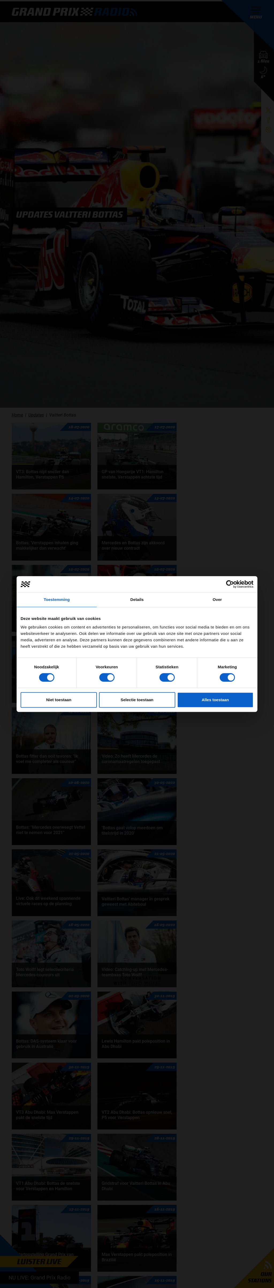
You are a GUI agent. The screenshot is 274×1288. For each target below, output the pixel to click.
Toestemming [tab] (57, 599)
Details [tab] (137, 599)
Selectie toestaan (137, 699)
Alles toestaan (215, 699)
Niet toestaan (58, 699)
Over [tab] (217, 599)
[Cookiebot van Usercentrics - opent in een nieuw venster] (230, 584)
